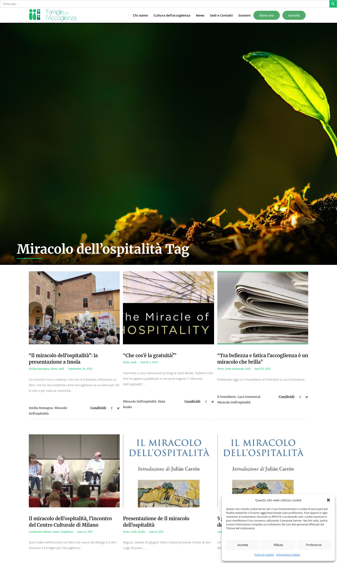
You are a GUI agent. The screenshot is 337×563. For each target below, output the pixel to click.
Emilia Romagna (39, 368)
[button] (328, 500)
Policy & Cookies (264, 555)
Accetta (242, 545)
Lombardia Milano (40, 531)
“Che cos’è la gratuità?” (149, 355)
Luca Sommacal (248, 397)
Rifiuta (278, 545)
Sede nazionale (234, 368)
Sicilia (141, 531)
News (54, 368)
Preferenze (314, 545)
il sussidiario (226, 397)
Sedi (61, 368)
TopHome (67, 531)
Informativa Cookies (288, 555)
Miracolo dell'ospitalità (139, 401)
